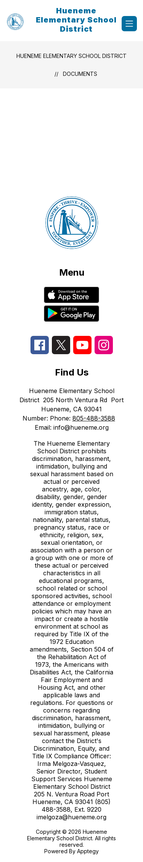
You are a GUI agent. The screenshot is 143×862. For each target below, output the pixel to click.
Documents (80, 74)
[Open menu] (129, 23)
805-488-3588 (93, 418)
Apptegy (88, 851)
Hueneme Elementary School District (71, 56)
